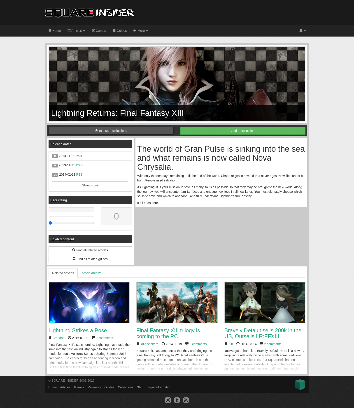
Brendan (59, 338)
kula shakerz (149, 344)
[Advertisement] (227, 12)
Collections (125, 387)
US (55, 174)
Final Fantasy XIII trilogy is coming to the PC (168, 333)
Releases (94, 387)
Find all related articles (90, 250)
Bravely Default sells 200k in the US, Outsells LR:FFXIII (263, 333)
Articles (76, 30)
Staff (140, 387)
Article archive (92, 273)
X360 (79, 165)
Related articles (63, 273)
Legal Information (159, 387)
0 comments (104, 338)
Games (99, 30)
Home (54, 30)
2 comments (198, 344)
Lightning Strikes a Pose (78, 330)
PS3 (79, 156)
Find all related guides (90, 259)
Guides (120, 30)
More (140, 30)
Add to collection (243, 131)
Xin (230, 344)
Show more (90, 185)
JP (55, 156)
